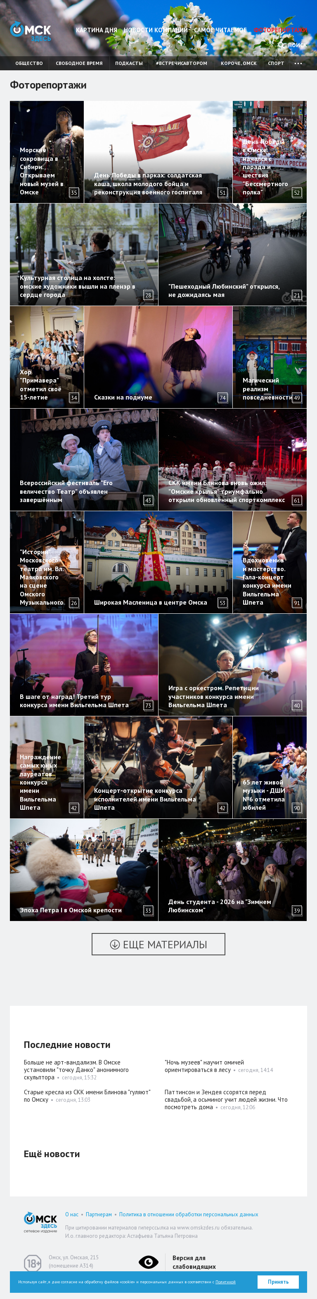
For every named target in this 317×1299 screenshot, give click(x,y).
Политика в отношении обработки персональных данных (188, 1214)
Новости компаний (156, 30)
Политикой (225, 1282)
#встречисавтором (181, 63)
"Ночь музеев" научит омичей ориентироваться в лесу (204, 1066)
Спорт (276, 63)
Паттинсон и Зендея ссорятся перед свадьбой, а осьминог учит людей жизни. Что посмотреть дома (226, 1099)
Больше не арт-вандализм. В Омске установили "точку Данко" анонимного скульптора (76, 1069)
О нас (71, 1214)
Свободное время (79, 63)
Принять (278, 1281)
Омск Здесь (30, 31)
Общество (29, 63)
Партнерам (99, 1214)
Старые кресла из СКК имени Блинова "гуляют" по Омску (87, 1095)
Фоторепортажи (280, 30)
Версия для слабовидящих (194, 1262)
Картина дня (96, 30)
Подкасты (129, 63)
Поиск (292, 45)
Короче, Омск (239, 63)
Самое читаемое (220, 30)
